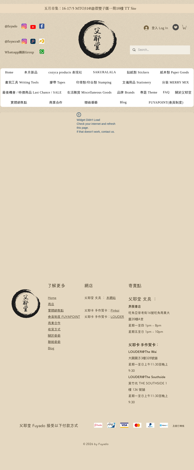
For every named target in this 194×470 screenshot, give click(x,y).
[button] (184, 27)
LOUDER (117, 316)
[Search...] (160, 49)
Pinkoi (115, 310)
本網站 (111, 297)
